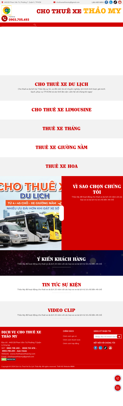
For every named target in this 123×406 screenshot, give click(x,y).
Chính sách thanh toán (71, 340)
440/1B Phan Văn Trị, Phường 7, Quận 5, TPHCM (21, 2)
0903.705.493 (18, 19)
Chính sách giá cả (69, 336)
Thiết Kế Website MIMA (65, 366)
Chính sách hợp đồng (71, 343)
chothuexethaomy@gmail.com (66, 2)
